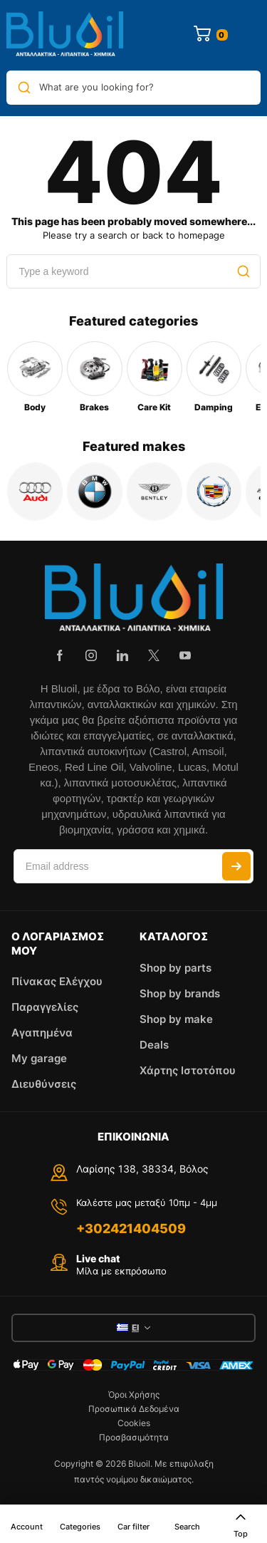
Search (187, 1527)
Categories (80, 1527)
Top (241, 1524)
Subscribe (236, 866)
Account (27, 1527)
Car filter (133, 1527)
